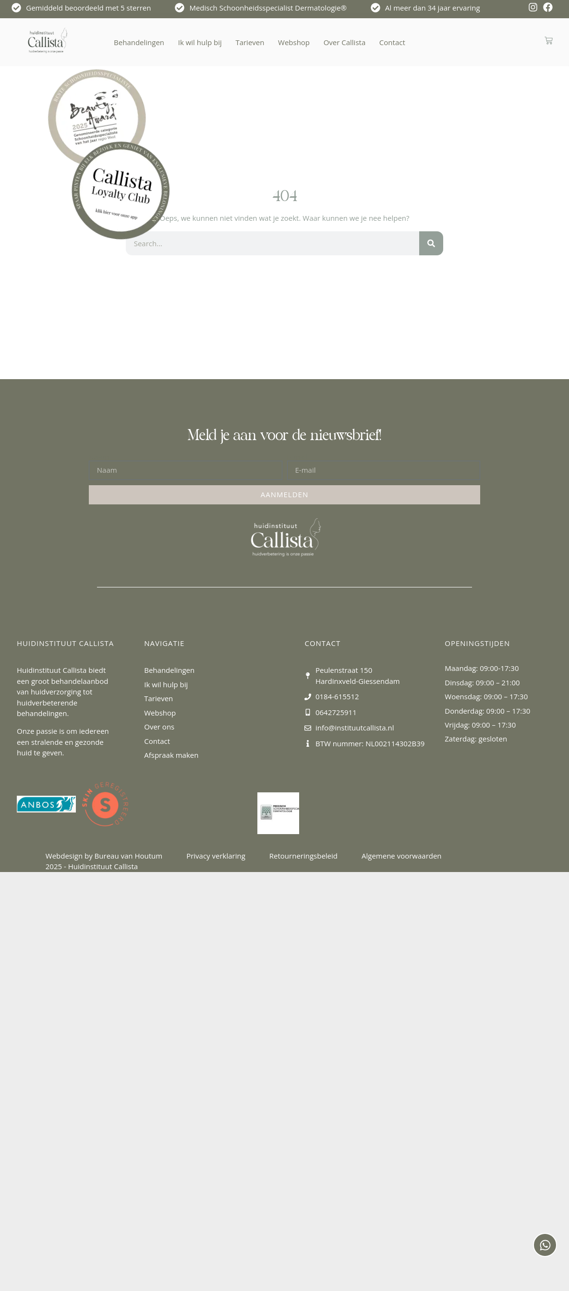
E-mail (297, 457)
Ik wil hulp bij (200, 42)
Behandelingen (139, 42)
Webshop (294, 42)
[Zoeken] (431, 243)
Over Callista (345, 42)
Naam (99, 457)
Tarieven (249, 42)
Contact (392, 42)
